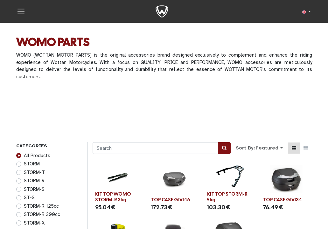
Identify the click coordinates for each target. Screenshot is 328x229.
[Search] (224, 148)
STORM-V (34, 181)
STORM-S (34, 189)
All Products (37, 155)
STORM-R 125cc (41, 206)
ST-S (29, 197)
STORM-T (34, 172)
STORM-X (34, 223)
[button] (269, 148)
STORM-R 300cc (42, 214)
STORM (32, 164)
